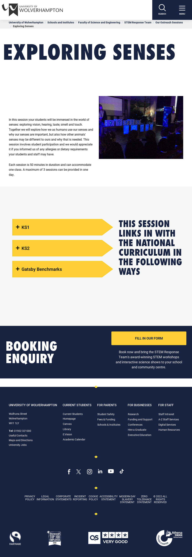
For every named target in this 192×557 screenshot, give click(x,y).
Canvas (67, 424)
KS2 (23, 248)
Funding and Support (140, 419)
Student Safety (106, 414)
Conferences (135, 424)
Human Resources (169, 429)
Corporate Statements (63, 497)
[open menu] (182, 10)
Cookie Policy (93, 497)
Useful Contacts (18, 435)
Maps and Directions (21, 440)
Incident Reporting (80, 497)
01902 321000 (22, 431)
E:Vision (67, 434)
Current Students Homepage (73, 416)
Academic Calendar (74, 439)
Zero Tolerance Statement (144, 499)
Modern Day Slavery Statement (127, 499)
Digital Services (167, 424)
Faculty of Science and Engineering (99, 22)
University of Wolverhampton (26, 22)
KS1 (23, 227)
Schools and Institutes (60, 22)
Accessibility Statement (109, 497)
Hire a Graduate (137, 429)
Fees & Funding (106, 419)
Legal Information (45, 497)
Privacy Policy (30, 497)
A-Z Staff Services (168, 419)
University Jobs (18, 445)
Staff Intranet (166, 414)
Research (133, 414)
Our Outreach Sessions (169, 22)
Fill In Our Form (149, 338)
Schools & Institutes (108, 424)
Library (67, 429)
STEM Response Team (137, 22)
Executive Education (139, 435)
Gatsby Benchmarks (39, 269)
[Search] (162, 10)
